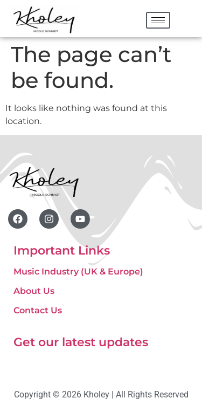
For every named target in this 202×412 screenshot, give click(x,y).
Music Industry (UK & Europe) (78, 271)
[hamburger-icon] (158, 20)
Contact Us (37, 310)
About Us (33, 291)
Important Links (61, 250)
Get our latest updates (80, 342)
